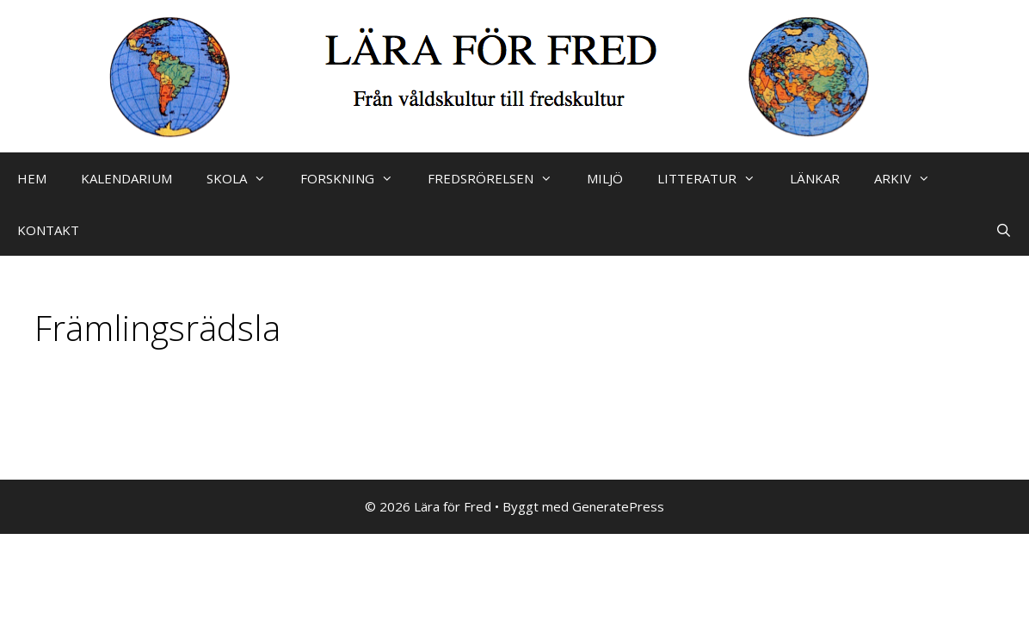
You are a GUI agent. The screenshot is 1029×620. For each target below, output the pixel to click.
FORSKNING (355, 178)
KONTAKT (48, 230)
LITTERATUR (715, 178)
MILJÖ (605, 178)
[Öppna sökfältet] (1003, 230)
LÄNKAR (815, 178)
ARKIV (910, 178)
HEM (31, 178)
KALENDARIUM (126, 178)
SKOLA (244, 178)
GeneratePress (618, 506)
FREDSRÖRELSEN (499, 178)
